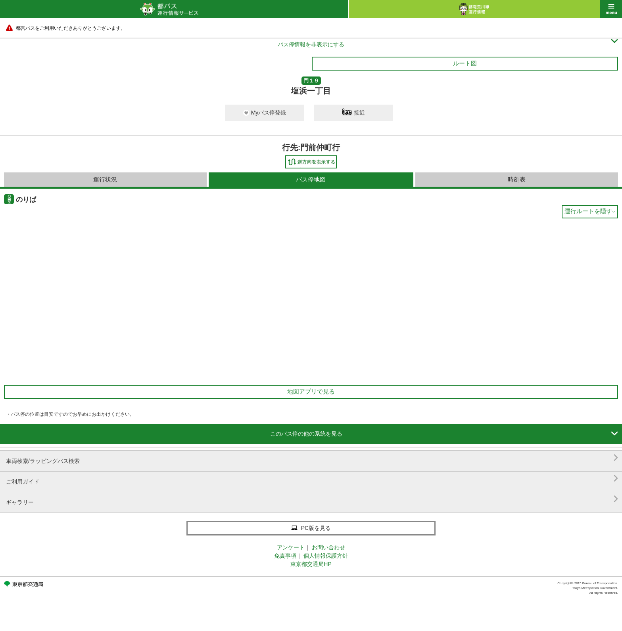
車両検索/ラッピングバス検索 (312, 458)
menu (611, 9)
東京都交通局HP (310, 564)
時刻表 (517, 179)
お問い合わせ (328, 547)
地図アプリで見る (311, 391)
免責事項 (285, 556)
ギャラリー (312, 499)
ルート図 (465, 63)
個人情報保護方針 (325, 556)
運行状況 (105, 179)
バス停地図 (311, 179)
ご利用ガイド (312, 479)
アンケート (291, 547)
